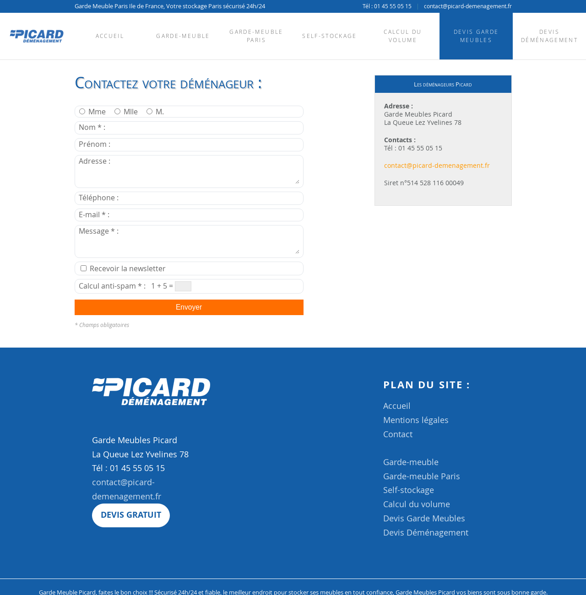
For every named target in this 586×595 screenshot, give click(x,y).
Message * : (189, 240)
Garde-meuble (183, 35)
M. (155, 112)
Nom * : (155, 127)
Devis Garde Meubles (476, 35)
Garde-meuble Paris (256, 35)
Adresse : (189, 170)
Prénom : (157, 144)
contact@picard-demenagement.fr (468, 6)
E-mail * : (157, 215)
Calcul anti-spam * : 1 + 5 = (135, 286)
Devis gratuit (131, 514)
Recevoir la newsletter (123, 268)
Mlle (127, 112)
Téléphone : (161, 198)
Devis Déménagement (549, 35)
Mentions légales (416, 419)
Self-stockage (329, 35)
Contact (397, 434)
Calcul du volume (403, 35)
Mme (93, 112)
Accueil (110, 35)
